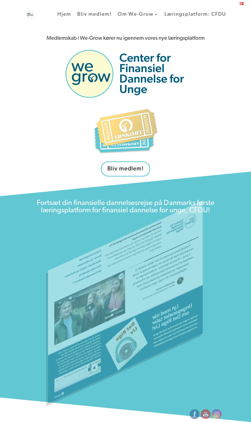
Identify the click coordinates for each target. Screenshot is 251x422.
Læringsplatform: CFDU (195, 15)
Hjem (64, 15)
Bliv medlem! (94, 15)
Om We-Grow (135, 15)
